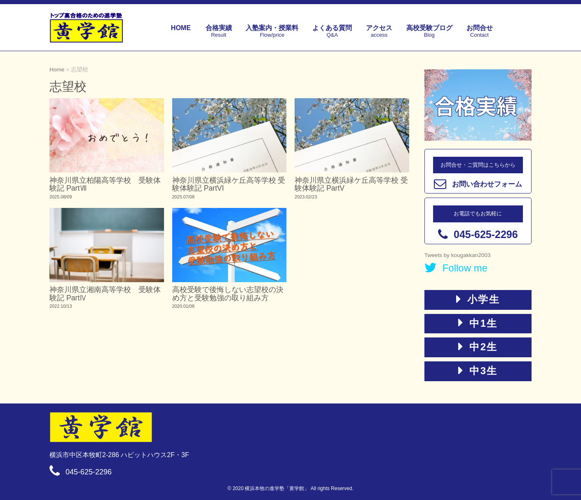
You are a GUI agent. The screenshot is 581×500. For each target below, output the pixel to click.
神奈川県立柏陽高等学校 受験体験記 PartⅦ (105, 184)
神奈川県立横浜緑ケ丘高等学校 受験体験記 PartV (351, 184)
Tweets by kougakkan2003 (457, 255)
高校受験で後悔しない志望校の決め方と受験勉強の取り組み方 (227, 293)
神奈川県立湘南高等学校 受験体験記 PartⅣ (105, 293)
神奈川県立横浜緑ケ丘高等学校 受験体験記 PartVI (229, 184)
